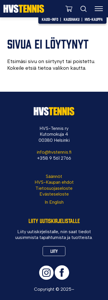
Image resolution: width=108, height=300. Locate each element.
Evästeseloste (54, 194)
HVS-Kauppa (94, 19)
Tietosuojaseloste (54, 188)
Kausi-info (50, 19)
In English (54, 202)
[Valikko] (99, 8)
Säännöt (54, 176)
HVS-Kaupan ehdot (54, 182)
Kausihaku (71, 19)
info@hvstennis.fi (54, 152)
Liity (54, 250)
